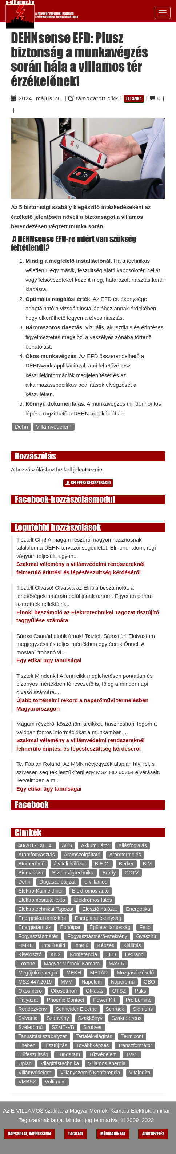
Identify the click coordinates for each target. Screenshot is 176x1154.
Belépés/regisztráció (88, 483)
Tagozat (75, 1134)
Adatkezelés (153, 1134)
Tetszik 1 (134, 98)
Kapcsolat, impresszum (29, 1134)
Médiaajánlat (112, 1134)
